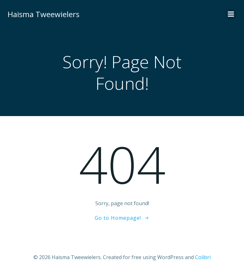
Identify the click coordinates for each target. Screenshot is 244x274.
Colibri (203, 257)
